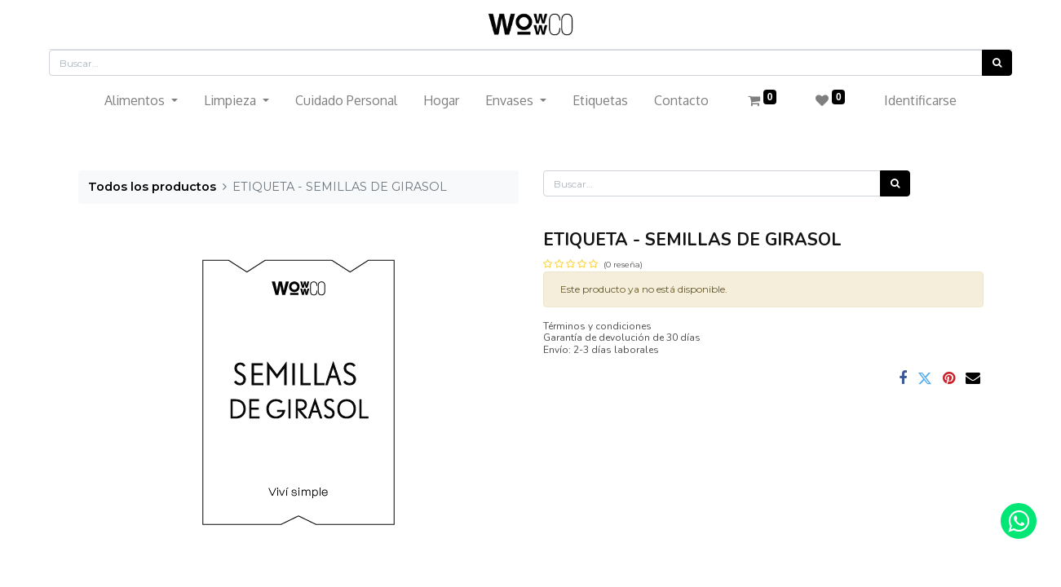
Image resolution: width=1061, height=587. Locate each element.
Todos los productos (152, 186)
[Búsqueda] (997, 63)
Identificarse (920, 100)
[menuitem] (346, 100)
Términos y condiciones (597, 326)
